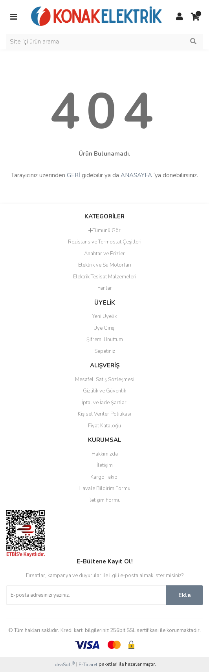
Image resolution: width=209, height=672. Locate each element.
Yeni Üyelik (104, 316)
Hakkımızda (105, 454)
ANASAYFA (136, 175)
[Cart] (195, 17)
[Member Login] (179, 17)
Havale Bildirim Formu (104, 488)
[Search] (104, 41)
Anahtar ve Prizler (104, 253)
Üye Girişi (105, 328)
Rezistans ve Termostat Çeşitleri (104, 241)
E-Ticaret (88, 664)
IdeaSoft (64, 664)
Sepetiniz (104, 351)
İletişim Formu (104, 500)
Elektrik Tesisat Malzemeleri (104, 276)
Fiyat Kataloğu (104, 425)
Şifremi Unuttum (104, 339)
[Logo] (96, 16)
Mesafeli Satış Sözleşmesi (104, 379)
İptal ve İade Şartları (105, 402)
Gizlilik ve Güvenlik (104, 390)
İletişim (105, 465)
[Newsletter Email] (86, 595)
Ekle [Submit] (184, 595)
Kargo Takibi (104, 477)
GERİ (73, 175)
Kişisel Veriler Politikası (104, 414)
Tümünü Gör (104, 230)
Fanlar (104, 288)
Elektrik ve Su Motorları (104, 265)
